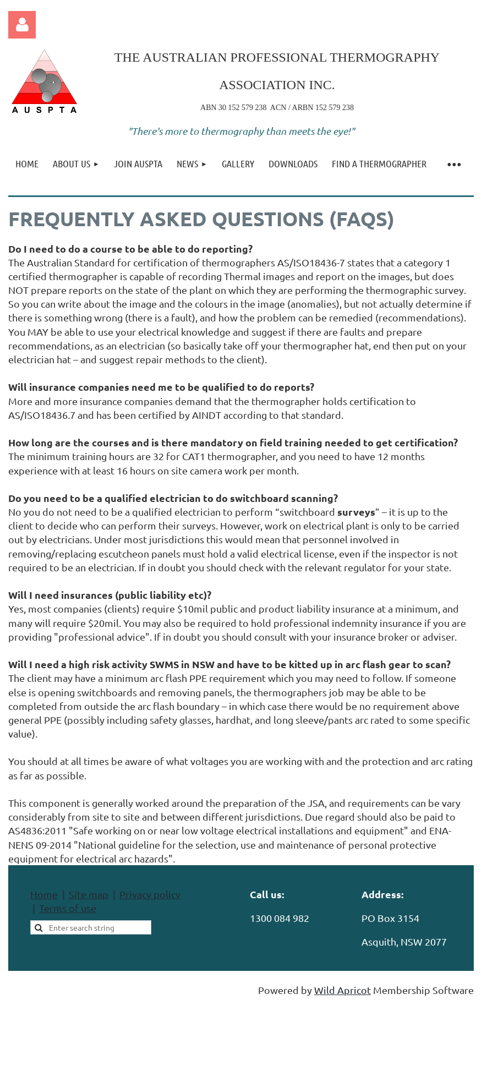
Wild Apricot (342, 990)
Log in (22, 25)
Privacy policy (149, 894)
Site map (88, 894)
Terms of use (67, 908)
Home (44, 894)
